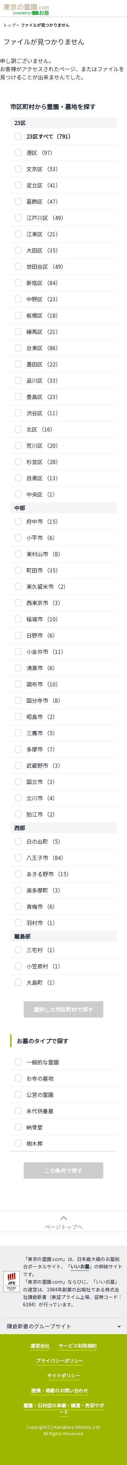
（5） (42, 733)
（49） (46, 218)
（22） (43, 364)
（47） (43, 201)
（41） (43, 185)
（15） (43, 521)
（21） (43, 234)
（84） (43, 283)
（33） (43, 380)
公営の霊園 (40, 1094)
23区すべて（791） (49, 136)
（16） (41, 429)
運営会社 (39, 1345)
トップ (9, 25)
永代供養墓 (40, 1111)
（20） (43, 445)
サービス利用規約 (78, 1345)
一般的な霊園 (42, 1062)
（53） (43, 169)
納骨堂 (34, 1127)
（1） (42, 494)
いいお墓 (79, 1266)
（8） (44, 554)
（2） (47, 586)
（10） (43, 619)
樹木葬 (34, 1143)
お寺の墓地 (40, 1078)
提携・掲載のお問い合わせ (59, 1390)
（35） (43, 250)
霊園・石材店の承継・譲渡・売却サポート (63, 1409)
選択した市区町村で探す (63, 1009)
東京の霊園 (26, 7)
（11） (43, 413)
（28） (43, 462)
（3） (44, 603)
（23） (43, 299)
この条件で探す (63, 1170)
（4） (42, 798)
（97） (41, 152)
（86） (43, 348)
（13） (43, 478)
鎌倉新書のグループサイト (39, 1326)
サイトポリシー (63, 1375)
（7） (42, 749)
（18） (43, 315)
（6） (42, 538)
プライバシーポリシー (59, 1360)
